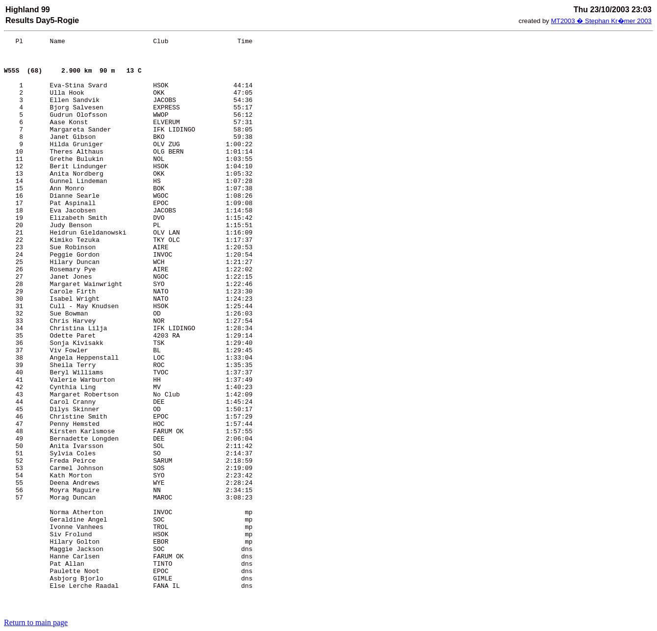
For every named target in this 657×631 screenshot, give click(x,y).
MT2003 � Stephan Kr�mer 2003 (601, 21)
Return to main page (36, 622)
